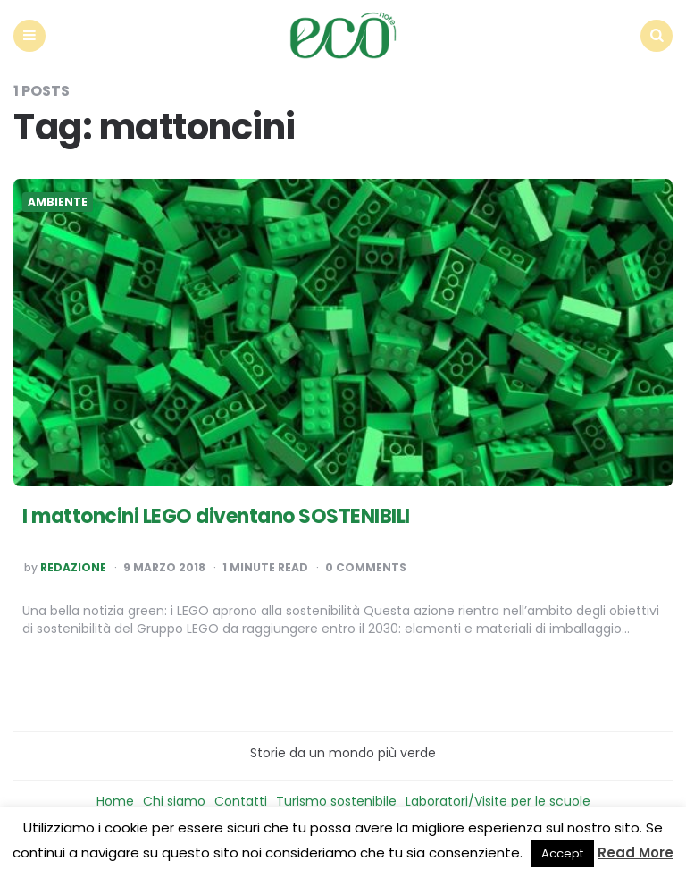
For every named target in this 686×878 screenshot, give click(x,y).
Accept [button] (562, 853)
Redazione (73, 567)
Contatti (240, 801)
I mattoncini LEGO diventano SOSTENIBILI (216, 516)
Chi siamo (174, 801)
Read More (635, 852)
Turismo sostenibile (336, 801)
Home (115, 801)
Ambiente (58, 202)
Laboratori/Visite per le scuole (498, 801)
